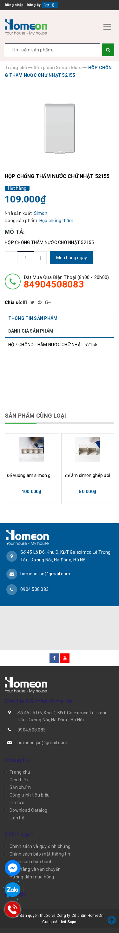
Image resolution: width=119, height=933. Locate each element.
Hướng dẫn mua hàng (32, 876)
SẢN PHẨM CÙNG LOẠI (35, 415)
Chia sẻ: (13, 302)
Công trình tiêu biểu (30, 794)
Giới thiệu (19, 779)
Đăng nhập (14, 5)
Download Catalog (28, 810)
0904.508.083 (34, 589)
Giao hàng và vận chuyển (35, 869)
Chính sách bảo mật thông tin (40, 854)
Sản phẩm (20, 787)
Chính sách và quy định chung (40, 846)
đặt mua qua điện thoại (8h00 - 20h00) (66, 282)
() (53, 5)
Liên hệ (17, 817)
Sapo (72, 922)
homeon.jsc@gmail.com (45, 573)
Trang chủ (20, 772)
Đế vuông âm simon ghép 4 (31, 475)
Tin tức (17, 802)
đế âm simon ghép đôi (87, 475)
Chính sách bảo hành (31, 861)
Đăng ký (34, 5)
